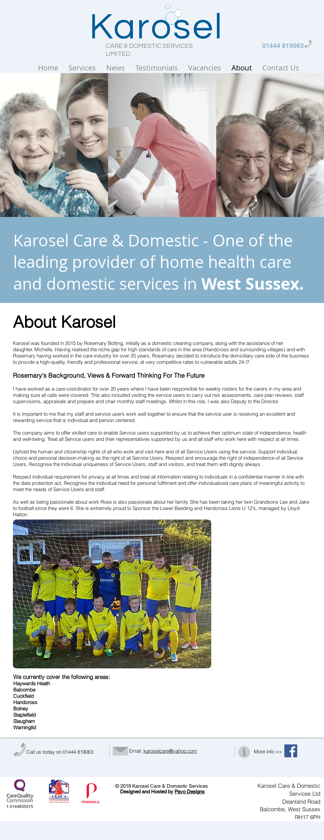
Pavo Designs (190, 791)
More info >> (268, 751)
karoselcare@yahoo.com (170, 751)
